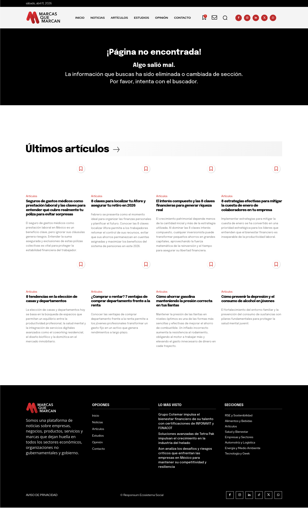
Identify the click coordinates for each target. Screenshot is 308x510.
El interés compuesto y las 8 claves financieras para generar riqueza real (185, 207)
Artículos (32, 198)
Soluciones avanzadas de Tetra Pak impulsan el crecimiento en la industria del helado (186, 441)
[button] (225, 17)
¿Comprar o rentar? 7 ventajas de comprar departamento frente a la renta (120, 303)
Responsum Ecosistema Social (143, 497)
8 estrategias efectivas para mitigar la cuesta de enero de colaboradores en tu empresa (251, 207)
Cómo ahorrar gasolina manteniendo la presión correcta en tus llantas (184, 303)
